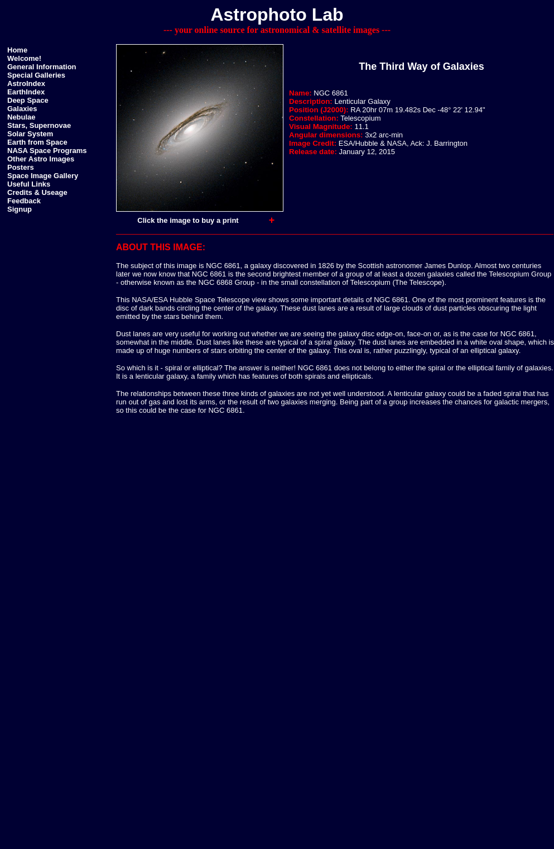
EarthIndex (26, 92)
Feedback (24, 201)
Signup (19, 209)
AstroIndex (26, 83)
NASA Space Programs (47, 150)
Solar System (30, 134)
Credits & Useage (37, 192)
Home (17, 50)
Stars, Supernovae (39, 125)
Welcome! (24, 58)
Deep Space (28, 100)
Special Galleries (36, 75)
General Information (41, 67)
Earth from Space (37, 142)
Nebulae (21, 117)
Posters (20, 167)
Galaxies (22, 108)
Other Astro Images (40, 159)
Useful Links (28, 184)
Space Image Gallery (42, 175)
